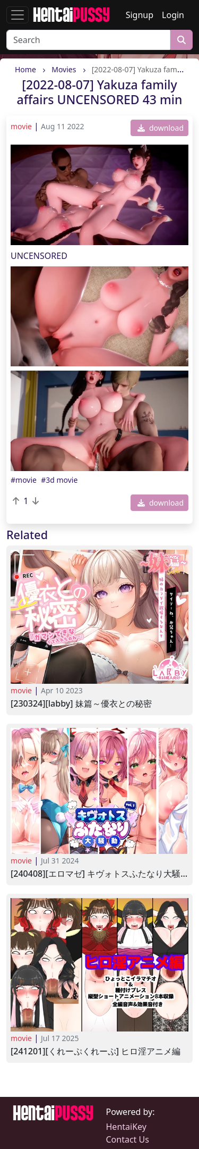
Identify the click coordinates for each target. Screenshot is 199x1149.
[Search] (88, 40)
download (160, 128)
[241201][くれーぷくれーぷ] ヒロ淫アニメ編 (95, 1051)
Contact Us (127, 1139)
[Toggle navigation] (17, 14)
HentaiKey (126, 1127)
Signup (139, 15)
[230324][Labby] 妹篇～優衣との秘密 (81, 704)
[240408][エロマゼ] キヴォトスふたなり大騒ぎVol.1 (99, 874)
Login (173, 15)
